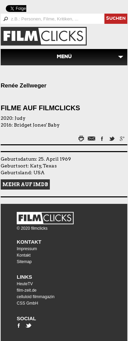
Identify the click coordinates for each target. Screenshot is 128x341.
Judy (20, 118)
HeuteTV (25, 283)
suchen (116, 19)
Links (24, 277)
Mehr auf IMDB (25, 184)
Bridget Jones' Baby (37, 125)
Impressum (27, 248)
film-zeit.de (27, 290)
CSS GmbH (27, 303)
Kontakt (29, 242)
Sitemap (24, 261)
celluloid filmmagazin (36, 296)
